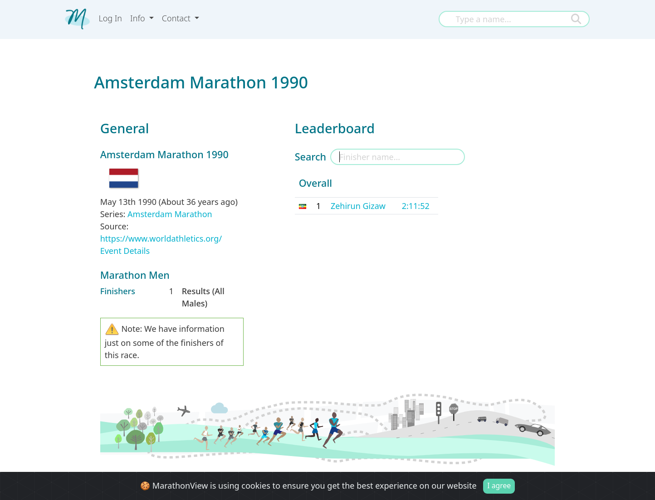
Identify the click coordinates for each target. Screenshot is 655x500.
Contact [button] (177, 18)
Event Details (125, 250)
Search (310, 156)
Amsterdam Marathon (169, 214)
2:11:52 (416, 205)
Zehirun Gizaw (358, 205)
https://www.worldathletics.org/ (161, 238)
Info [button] (138, 18)
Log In (110, 18)
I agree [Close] (499, 485)
